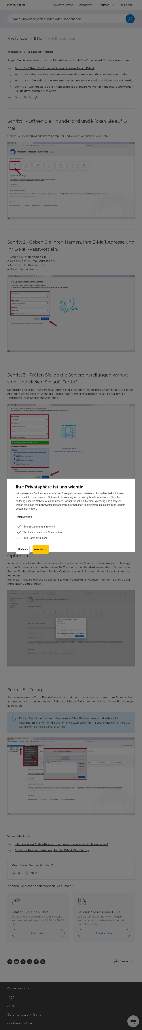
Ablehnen (23, 549)
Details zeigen (24, 516)
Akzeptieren (40, 549)
